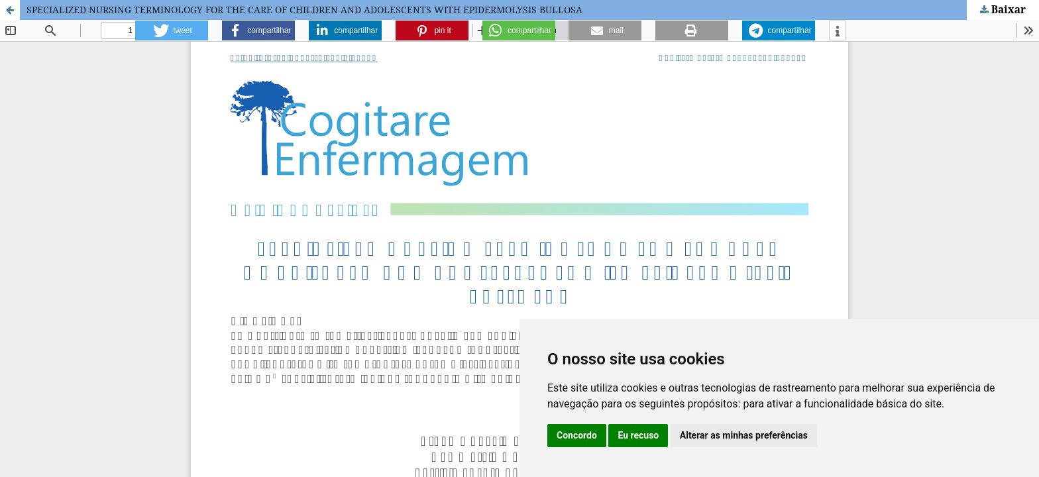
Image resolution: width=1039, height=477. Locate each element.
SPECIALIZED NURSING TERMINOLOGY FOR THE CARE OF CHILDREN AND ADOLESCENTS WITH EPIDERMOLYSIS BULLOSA (304, 9)
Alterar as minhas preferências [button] (744, 435)
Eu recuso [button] (638, 435)
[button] (171, 30)
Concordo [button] (577, 435)
